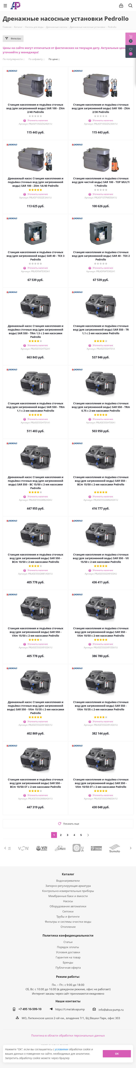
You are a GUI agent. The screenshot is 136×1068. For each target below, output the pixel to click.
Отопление (68, 927)
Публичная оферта (68, 967)
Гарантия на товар (68, 957)
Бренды (68, 962)
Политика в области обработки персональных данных (68, 1035)
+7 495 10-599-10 (29, 1009)
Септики (68, 911)
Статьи (68, 942)
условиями (62, 1049)
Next (130, 848)
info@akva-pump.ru (111, 1009)
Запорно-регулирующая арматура (68, 886)
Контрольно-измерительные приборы (68, 891)
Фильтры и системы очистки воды (68, 921)
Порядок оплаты (68, 947)
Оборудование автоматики (68, 906)
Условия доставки (68, 952)
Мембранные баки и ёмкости (68, 896)
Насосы (68, 901)
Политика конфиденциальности (68, 935)
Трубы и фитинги (68, 916)
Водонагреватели (68, 880)
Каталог (68, 874)
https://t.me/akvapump (70, 1009)
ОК (117, 1053)
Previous (5, 848)
